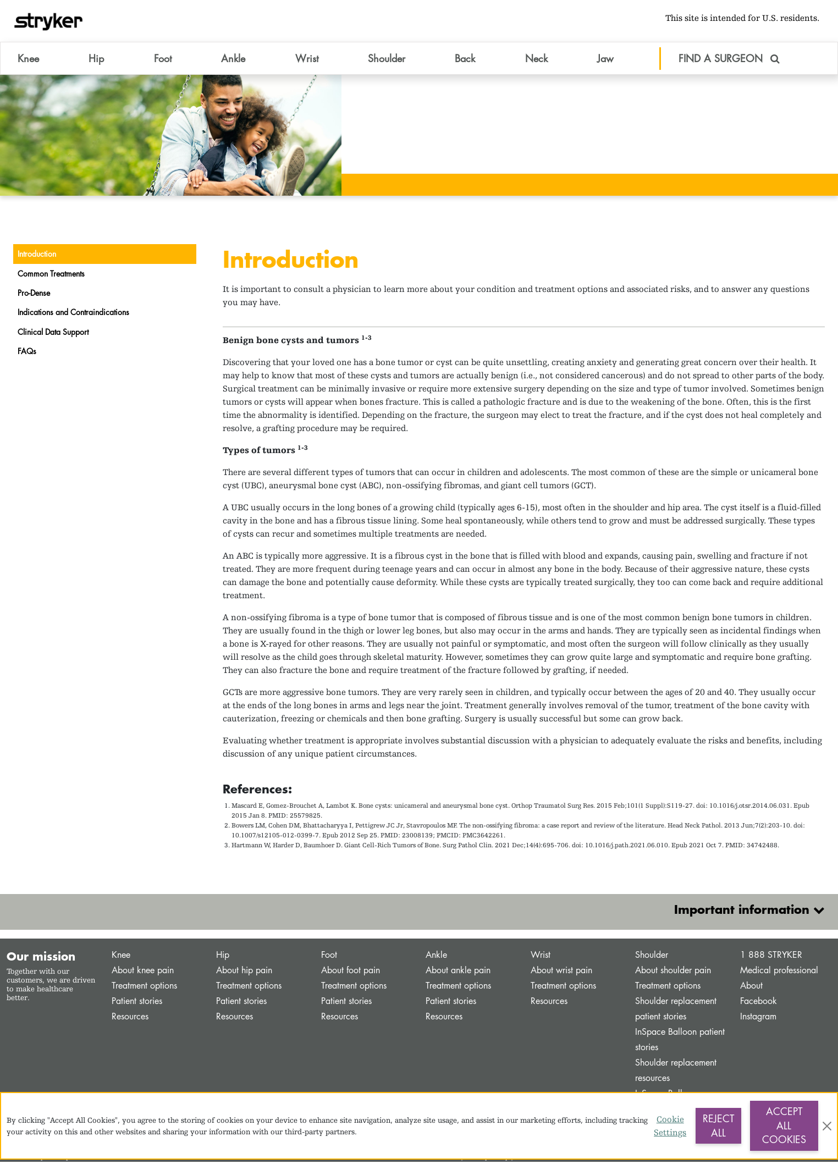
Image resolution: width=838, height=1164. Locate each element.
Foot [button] (163, 60)
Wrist (540, 957)
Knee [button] (28, 60)
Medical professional (779, 972)
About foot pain (350, 972)
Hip (222, 957)
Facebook (758, 1003)
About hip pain (244, 972)
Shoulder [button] (386, 60)
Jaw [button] (605, 60)
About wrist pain (561, 972)
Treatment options (144, 988)
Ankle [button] (233, 60)
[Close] (827, 1126)
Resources (130, 1018)
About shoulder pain (673, 972)
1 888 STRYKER (771, 957)
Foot (329, 957)
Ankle (436, 957)
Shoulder (651, 957)
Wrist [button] (306, 60)
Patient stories (137, 1003)
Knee (121, 957)
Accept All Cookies (784, 1125)
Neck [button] (536, 60)
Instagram (758, 1018)
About (751, 988)
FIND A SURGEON (729, 60)
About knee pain (143, 972)
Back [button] (465, 60)
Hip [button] (96, 60)
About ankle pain (458, 972)
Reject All (718, 1125)
